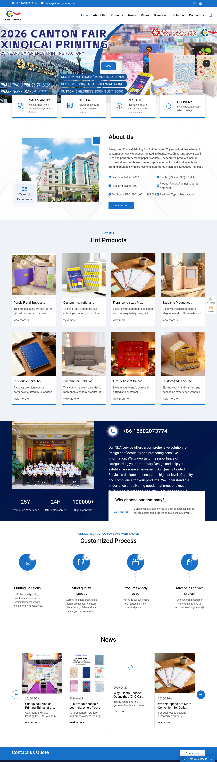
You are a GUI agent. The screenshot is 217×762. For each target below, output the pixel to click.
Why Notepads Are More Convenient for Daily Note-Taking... (169, 708)
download (161, 15)
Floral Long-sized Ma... (128, 306)
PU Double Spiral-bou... (29, 385)
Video (145, 15)
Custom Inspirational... (78, 306)
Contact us (196, 15)
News (132, 15)
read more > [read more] (39, 723)
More (108, 66)
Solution (178, 15)
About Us (99, 15)
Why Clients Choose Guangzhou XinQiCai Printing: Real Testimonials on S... (126, 698)
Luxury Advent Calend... (129, 385)
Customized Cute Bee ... (179, 385)
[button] (206, 63)
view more (21, 324)
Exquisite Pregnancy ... (178, 306)
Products (117, 15)
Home (84, 15)
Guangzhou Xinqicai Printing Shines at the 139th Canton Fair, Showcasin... (46, 708)
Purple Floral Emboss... (29, 306)
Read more (121, 201)
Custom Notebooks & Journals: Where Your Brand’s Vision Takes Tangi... (86, 708)
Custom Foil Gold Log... (79, 385)
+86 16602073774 (26, 3)
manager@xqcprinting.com (61, 3)
